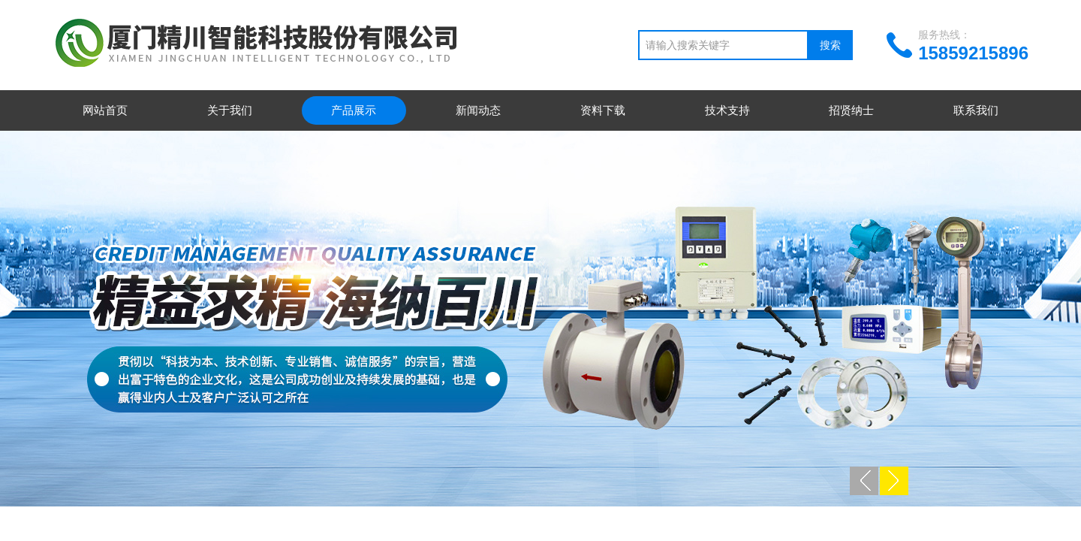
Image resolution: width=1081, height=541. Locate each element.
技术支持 (727, 110)
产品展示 (353, 110)
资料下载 (602, 110)
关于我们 (229, 110)
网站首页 (105, 110)
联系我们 (975, 110)
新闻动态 (478, 110)
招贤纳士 (851, 110)
